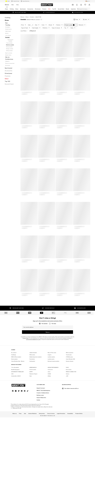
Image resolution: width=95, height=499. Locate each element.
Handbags (13, 397)
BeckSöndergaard (15, 411)
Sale (30, 22)
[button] (77, 16)
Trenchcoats (69, 397)
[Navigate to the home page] (47, 4)
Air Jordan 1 (14, 394)
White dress (32, 397)
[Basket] (89, 5)
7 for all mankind (15, 409)
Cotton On (50, 411)
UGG (12, 416)
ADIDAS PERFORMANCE (53, 409)
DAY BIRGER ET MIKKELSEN (17, 414)
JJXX (67, 418)
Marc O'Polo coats (52, 394)
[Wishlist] (85, 5)
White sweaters (69, 394)
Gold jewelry (32, 403)
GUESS (49, 416)
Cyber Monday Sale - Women (17, 403)
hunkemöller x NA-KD (16, 418)
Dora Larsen (68, 411)
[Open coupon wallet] (73, 5)
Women (7, 4)
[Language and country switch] (87, 1)
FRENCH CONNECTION (71, 414)
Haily (30, 418)
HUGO (67, 409)
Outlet (8, 1)
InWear (49, 418)
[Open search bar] (78, 9)
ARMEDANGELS (33, 409)
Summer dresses (69, 403)
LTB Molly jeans (69, 399)
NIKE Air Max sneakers (16, 399)
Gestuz (67, 416)
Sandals (32, 14)
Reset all (32, 28)
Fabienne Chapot (33, 416)
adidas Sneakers (33, 394)
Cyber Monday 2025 (70, 401)
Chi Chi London (32, 411)
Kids (17, 4)
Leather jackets (51, 399)
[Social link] (13, 479)
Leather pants (51, 401)
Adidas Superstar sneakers (35, 399)
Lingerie (49, 397)
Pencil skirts (32, 401)
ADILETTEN (38, 14)
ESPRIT (31, 414)
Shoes (27, 14)
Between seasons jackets (53, 403)
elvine (49, 414)
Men (13, 4)
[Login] (77, 5)
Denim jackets (14, 401)
